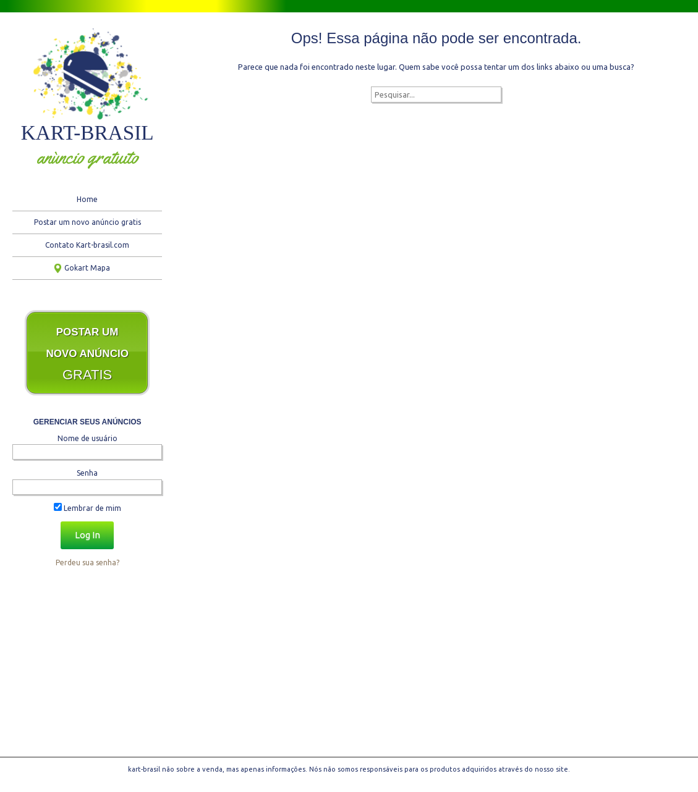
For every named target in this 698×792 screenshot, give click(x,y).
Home (87, 199)
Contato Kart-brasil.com (87, 245)
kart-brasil (87, 132)
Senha (87, 473)
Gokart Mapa (87, 268)
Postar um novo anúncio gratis (87, 222)
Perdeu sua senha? (87, 562)
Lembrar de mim (87, 508)
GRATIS (87, 354)
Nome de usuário (87, 438)
